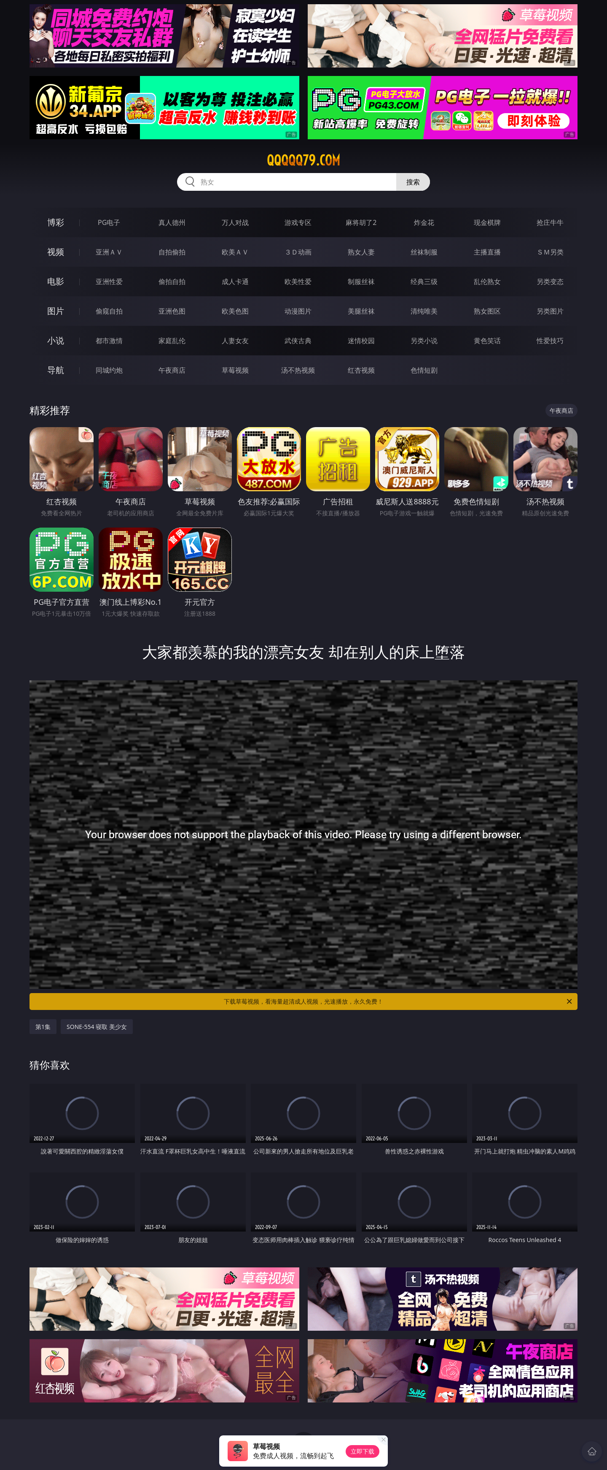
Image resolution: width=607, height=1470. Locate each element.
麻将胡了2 (361, 222)
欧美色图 (235, 311)
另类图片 (550, 311)
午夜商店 (171, 370)
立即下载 (362, 1451)
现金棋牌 (487, 222)
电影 (55, 281)
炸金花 (424, 222)
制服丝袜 (361, 281)
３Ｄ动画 (298, 252)
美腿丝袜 (361, 311)
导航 (55, 370)
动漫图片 (298, 311)
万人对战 (235, 222)
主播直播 (487, 252)
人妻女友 (235, 340)
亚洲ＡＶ (109, 252)
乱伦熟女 (487, 281)
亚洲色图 (171, 311)
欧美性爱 (298, 281)
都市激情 (109, 340)
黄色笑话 (487, 340)
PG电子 (109, 222)
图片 (55, 311)
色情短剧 (424, 370)
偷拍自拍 (171, 281)
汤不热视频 (298, 370)
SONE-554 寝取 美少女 (97, 1027)
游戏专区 (298, 222)
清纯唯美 (424, 311)
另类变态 (550, 281)
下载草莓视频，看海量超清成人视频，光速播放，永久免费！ (398, 1001)
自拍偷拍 (171, 252)
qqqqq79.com (303, 160)
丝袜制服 (424, 252)
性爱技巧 (550, 340)
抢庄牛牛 (550, 222)
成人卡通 (235, 281)
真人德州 (171, 222)
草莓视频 (235, 370)
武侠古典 (298, 340)
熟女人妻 (361, 252)
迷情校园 (361, 340)
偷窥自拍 (109, 311)
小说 (55, 340)
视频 (55, 251)
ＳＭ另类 (550, 252)
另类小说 (424, 340)
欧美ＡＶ (235, 252)
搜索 (413, 182)
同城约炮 (109, 370)
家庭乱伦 (171, 340)
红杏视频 (361, 370)
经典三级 (424, 281)
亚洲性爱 (109, 281)
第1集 (43, 1027)
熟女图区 (487, 311)
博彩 (55, 222)
